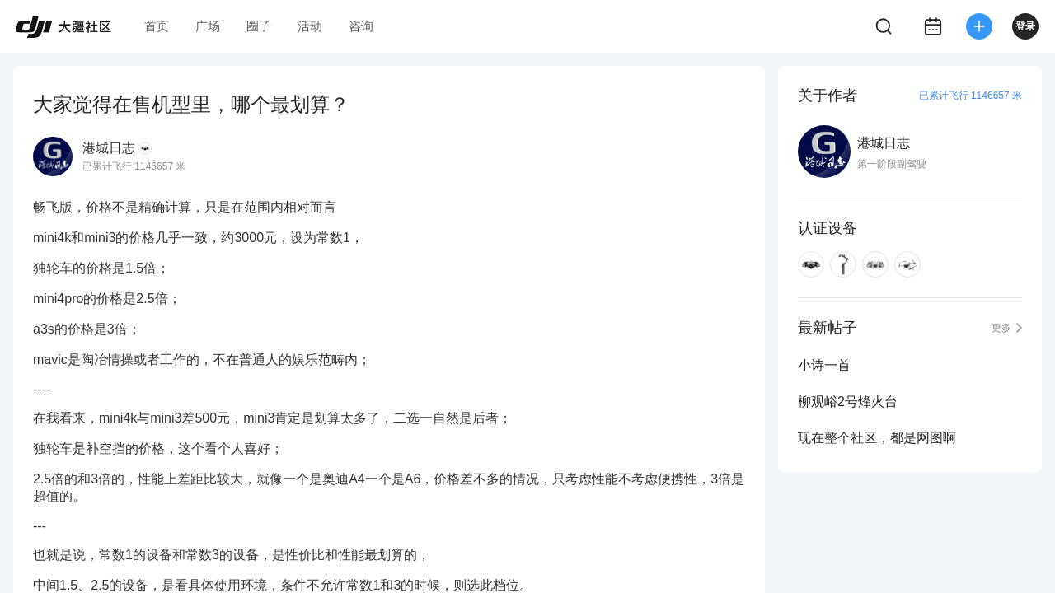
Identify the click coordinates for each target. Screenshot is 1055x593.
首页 (156, 26)
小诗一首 (824, 365)
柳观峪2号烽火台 (848, 402)
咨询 (361, 26)
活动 (310, 26)
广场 (207, 26)
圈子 (258, 26)
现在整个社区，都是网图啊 (877, 438)
